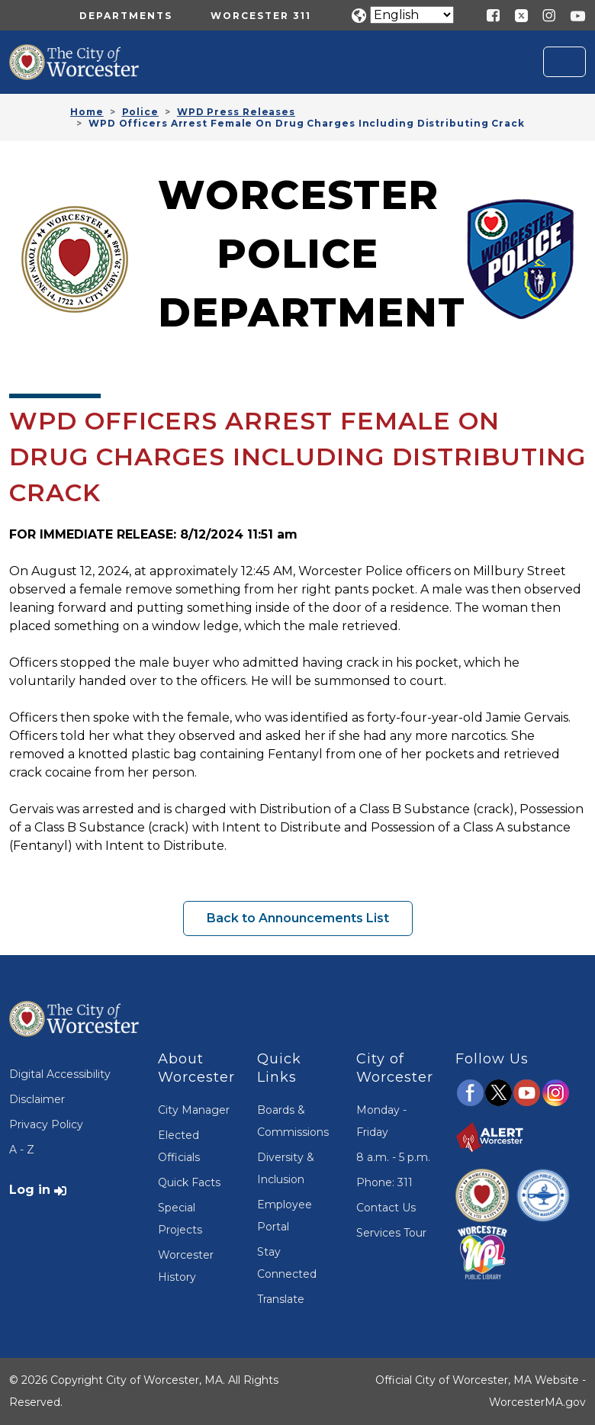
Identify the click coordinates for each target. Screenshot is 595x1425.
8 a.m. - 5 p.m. (393, 1157)
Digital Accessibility (60, 1074)
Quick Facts (189, 1182)
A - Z (21, 1149)
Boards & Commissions (293, 1121)
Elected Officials (179, 1146)
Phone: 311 (384, 1182)
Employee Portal (284, 1216)
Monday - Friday (381, 1121)
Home (87, 111)
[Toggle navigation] (564, 62)
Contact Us (386, 1207)
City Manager (194, 1110)
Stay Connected (287, 1263)
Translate (280, 1299)
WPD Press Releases (236, 111)
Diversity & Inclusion (285, 1168)
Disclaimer (37, 1099)
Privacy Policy (46, 1124)
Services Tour (391, 1233)
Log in (29, 1189)
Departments (125, 15)
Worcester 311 (261, 15)
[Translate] (412, 15)
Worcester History (186, 1266)
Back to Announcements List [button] (298, 918)
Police (140, 111)
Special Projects (180, 1219)
